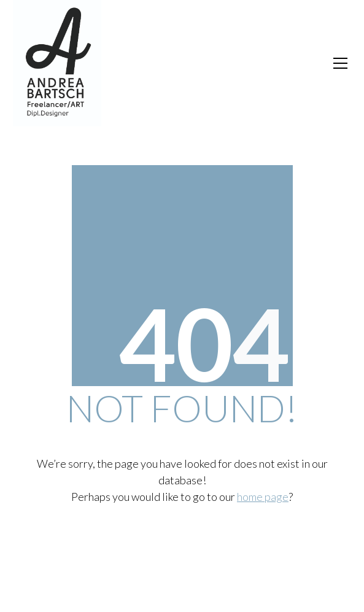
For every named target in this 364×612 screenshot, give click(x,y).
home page (262, 496)
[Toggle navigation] (340, 63)
